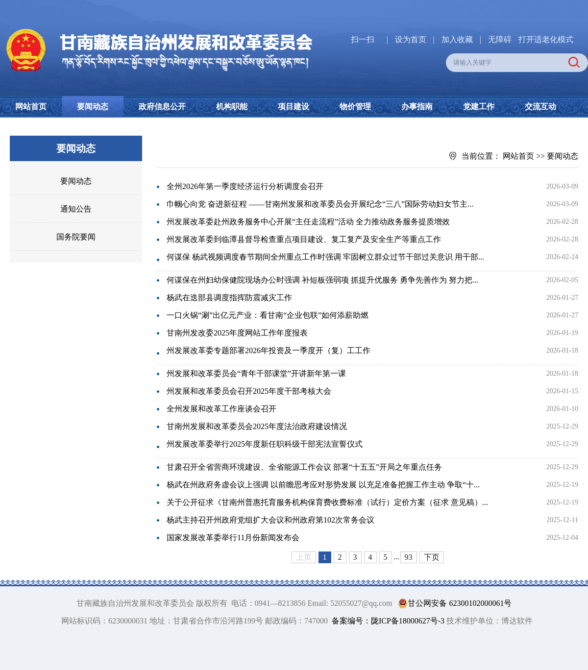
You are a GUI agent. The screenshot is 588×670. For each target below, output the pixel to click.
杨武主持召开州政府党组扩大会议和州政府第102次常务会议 (270, 520)
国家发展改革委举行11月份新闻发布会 (233, 537)
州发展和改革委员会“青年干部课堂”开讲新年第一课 (256, 373)
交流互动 (540, 106)
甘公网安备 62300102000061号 (453, 603)
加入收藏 (458, 39)
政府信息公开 (162, 106)
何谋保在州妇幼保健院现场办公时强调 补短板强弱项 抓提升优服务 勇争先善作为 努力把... (322, 280)
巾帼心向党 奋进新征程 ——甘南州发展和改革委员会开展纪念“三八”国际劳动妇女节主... (320, 204)
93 (409, 557)
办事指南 (417, 106)
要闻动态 (92, 106)
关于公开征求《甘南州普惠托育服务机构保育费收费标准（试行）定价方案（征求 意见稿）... (327, 502)
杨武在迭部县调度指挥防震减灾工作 (229, 297)
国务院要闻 (76, 237)
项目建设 (293, 106)
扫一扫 (362, 39)
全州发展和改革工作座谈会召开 (221, 409)
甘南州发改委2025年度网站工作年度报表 (237, 333)
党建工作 (478, 106)
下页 (432, 557)
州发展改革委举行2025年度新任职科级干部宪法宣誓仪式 (265, 444)
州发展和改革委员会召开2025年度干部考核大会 (249, 391)
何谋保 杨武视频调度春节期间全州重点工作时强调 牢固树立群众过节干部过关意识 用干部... (325, 257)
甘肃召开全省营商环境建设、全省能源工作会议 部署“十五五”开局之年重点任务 (304, 467)
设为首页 (410, 39)
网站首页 (31, 106)
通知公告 (76, 209)
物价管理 (355, 106)
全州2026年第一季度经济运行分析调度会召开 (245, 186)
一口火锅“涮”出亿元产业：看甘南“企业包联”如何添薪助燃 (267, 315)
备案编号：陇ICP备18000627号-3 (388, 621)
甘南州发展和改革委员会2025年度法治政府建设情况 (257, 426)
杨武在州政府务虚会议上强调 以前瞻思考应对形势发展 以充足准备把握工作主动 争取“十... (323, 484)
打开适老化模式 (545, 39)
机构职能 (231, 106)
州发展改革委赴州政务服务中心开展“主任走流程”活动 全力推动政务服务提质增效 (308, 221)
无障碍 (500, 39)
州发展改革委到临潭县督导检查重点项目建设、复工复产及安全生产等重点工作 (304, 239)
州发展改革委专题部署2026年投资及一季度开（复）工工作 (268, 350)
